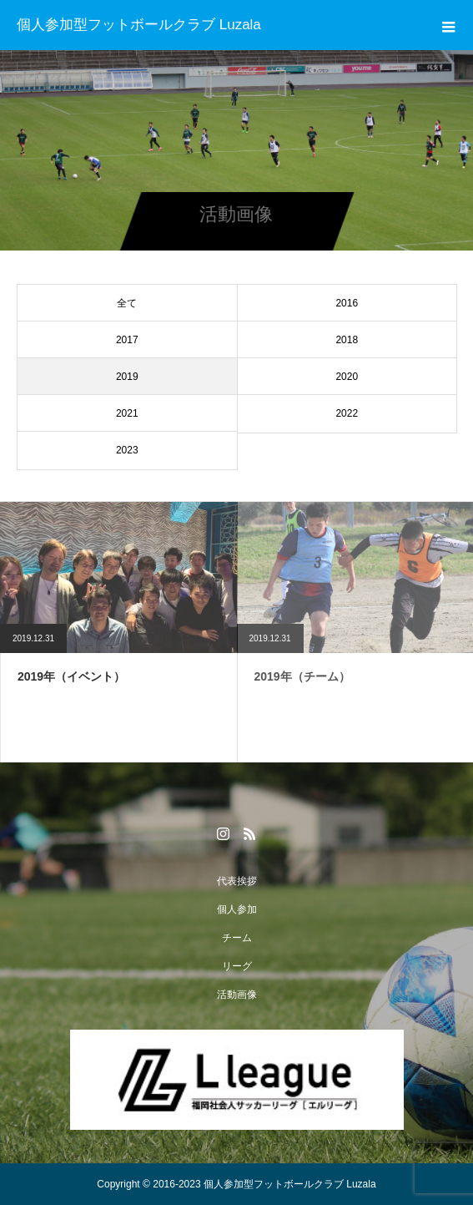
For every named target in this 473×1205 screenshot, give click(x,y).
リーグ (237, 966)
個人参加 (237, 909)
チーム (237, 938)
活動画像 (237, 994)
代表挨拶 (237, 881)
